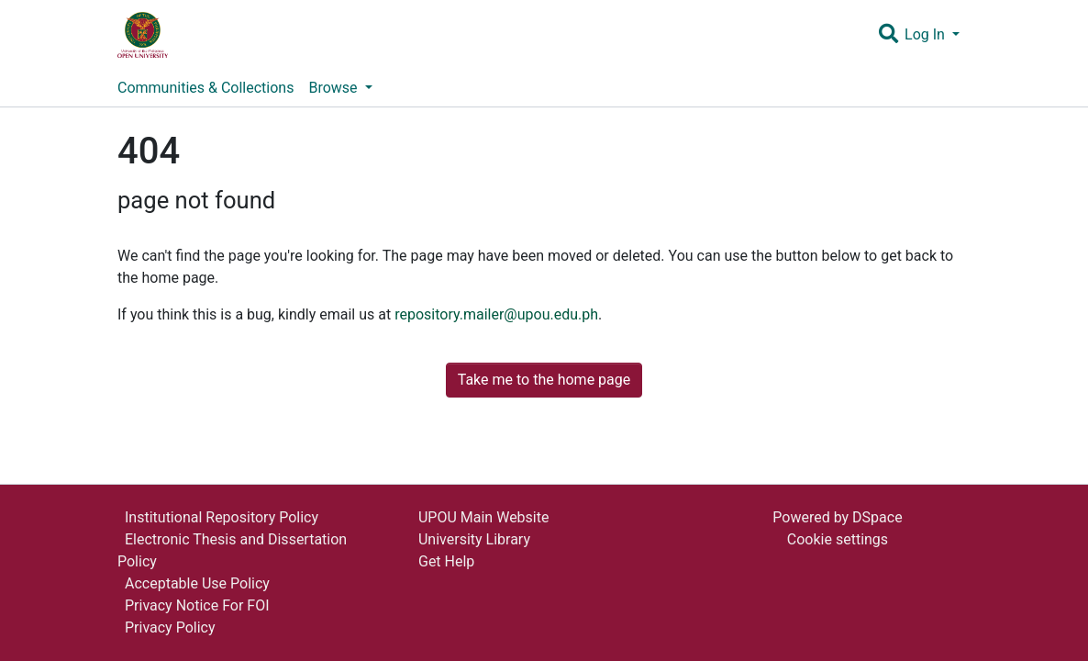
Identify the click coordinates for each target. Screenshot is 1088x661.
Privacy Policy (170, 627)
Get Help (446, 561)
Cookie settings (837, 539)
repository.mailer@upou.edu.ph (496, 314)
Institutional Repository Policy (221, 517)
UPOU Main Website (483, 517)
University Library (474, 539)
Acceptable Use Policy (197, 583)
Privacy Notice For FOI (197, 605)
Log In (927, 34)
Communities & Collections (205, 87)
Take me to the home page (544, 379)
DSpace (877, 517)
